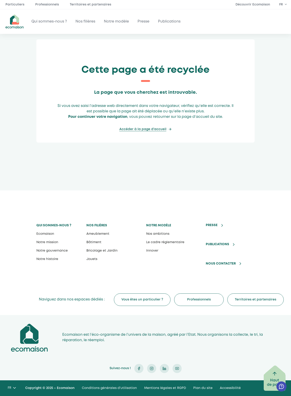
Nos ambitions (157, 233)
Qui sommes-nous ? (49, 21)
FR (281, 4)
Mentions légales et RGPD (165, 388)
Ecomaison (45, 233)
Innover (152, 250)
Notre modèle (116, 21)
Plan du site (203, 388)
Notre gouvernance (52, 250)
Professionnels (47, 4)
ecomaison (14, 21)
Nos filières (85, 21)
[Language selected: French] (11, 388)
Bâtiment (93, 242)
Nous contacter (221, 263)
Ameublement (97, 233)
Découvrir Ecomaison (253, 4)
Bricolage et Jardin (102, 250)
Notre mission (47, 242)
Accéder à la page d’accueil (142, 129)
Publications (169, 21)
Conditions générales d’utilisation (109, 388)
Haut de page (274, 382)
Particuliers (14, 4)
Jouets (91, 259)
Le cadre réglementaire (165, 242)
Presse (143, 21)
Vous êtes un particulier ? (142, 299)
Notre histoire (47, 259)
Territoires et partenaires (90, 4)
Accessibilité (230, 388)
